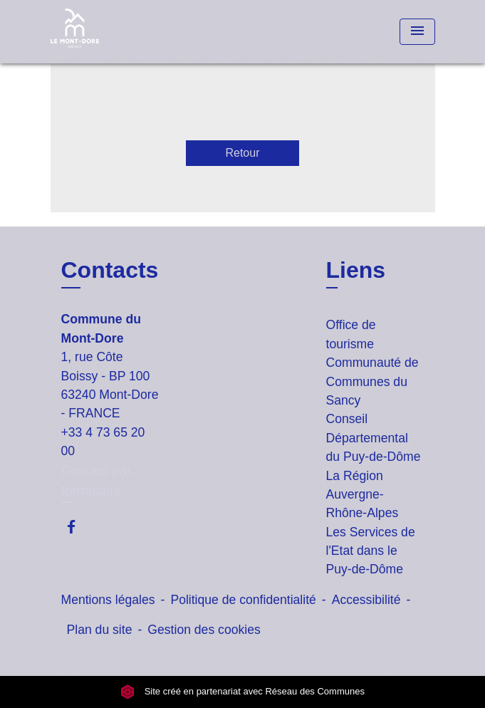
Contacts (110, 270)
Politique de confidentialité (242, 600)
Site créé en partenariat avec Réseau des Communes (242, 691)
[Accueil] (104, 31)
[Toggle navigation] (417, 32)
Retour (242, 153)
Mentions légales (108, 600)
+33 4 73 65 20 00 (103, 441)
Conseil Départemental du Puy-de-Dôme (373, 438)
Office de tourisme (351, 334)
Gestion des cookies (203, 630)
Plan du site (99, 630)
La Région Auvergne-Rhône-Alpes (362, 495)
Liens (356, 270)
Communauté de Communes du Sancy (372, 381)
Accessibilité (366, 600)
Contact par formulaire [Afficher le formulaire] (96, 481)
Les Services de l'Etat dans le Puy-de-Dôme (370, 551)
